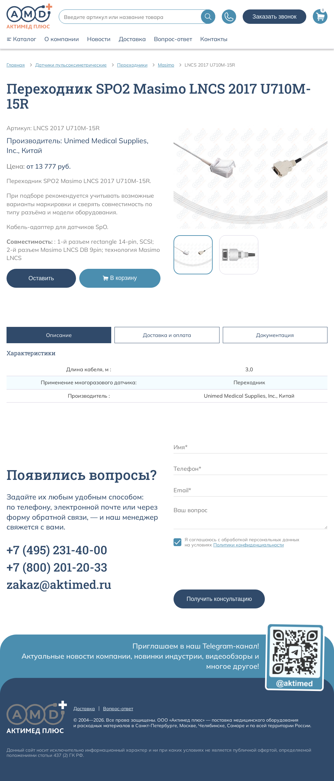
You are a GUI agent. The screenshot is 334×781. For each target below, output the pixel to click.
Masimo (166, 65)
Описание (59, 335)
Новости (99, 39)
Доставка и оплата (167, 335)
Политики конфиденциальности (248, 545)
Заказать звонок (274, 16)
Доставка (132, 39)
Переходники (132, 65)
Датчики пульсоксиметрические (71, 65)
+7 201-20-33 (57, 567)
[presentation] (223, 570)
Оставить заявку (41, 281)
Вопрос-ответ (173, 39)
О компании (61, 39)
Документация (275, 335)
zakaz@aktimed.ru (59, 584)
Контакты (213, 39)
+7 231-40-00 (57, 550)
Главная (16, 65)
